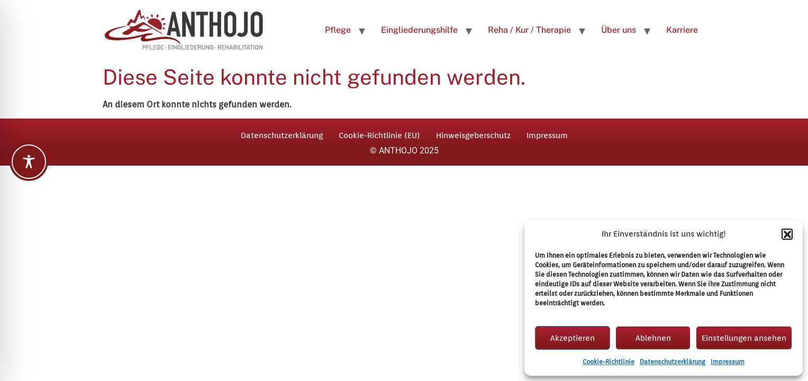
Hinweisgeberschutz (473, 135)
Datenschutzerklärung (672, 362)
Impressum (728, 362)
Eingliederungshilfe (419, 30)
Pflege (338, 30)
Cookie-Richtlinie (608, 362)
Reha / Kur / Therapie (529, 30)
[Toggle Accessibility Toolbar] (29, 161)
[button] (787, 234)
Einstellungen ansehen (744, 338)
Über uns (618, 30)
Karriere (682, 30)
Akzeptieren (572, 338)
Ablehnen (653, 338)
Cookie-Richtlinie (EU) (379, 135)
